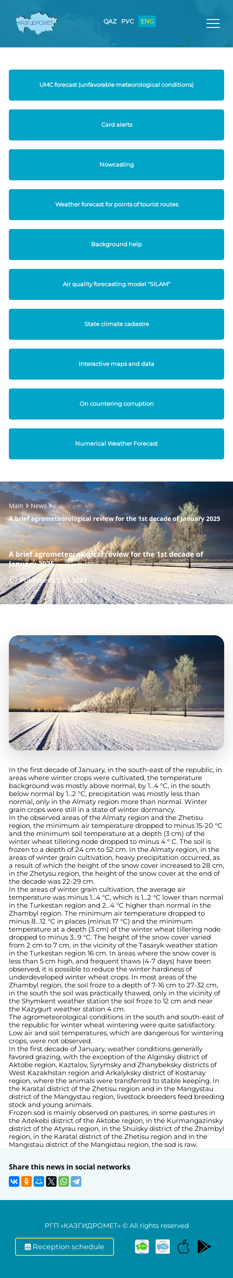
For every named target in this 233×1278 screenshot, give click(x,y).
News (39, 505)
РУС (127, 21)
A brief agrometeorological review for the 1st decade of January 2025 (114, 518)
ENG (147, 21)
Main (16, 505)
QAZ (110, 21)
